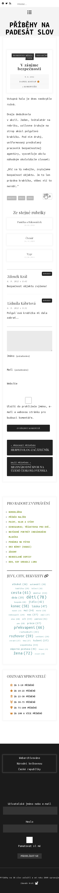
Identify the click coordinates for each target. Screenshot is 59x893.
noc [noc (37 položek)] (32, 615)
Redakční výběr (36, 56)
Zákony (13, 552)
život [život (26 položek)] (40, 654)
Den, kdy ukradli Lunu (23, 562)
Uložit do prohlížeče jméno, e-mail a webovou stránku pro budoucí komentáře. (29, 412)
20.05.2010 (29, 225)
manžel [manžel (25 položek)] (17, 611)
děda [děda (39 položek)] (17, 598)
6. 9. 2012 (29, 76)
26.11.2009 (29, 241)
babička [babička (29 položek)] (22, 588)
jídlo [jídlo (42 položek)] (36, 602)
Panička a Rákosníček (29, 222)
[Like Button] (46, 196)
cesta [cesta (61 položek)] (21, 592)
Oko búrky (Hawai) (20, 547)
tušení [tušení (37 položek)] (41, 640)
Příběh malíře (17, 517)
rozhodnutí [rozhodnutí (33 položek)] (29, 632)
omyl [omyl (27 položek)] (45, 615)
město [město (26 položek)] (41, 611)
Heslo (29, 821)
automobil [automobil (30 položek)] (38, 584)
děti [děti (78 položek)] (36, 597)
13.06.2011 (29, 257)
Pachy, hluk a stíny (21, 522)
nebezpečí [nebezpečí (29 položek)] (17, 615)
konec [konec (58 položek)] (20, 606)
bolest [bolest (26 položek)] (37, 589)
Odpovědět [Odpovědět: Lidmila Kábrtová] (47, 300)
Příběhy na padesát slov (30, 28)
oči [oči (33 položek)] (27, 619)
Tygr (29, 254)
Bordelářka (15, 512)
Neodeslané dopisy (20, 557)
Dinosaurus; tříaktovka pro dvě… (29, 527)
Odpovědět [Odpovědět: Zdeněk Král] (47, 274)
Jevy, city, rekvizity (27, 575)
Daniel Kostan (29, 81)
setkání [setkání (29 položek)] (42, 636)
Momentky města (23, 55)
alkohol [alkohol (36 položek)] (20, 584)
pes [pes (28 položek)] (21, 623)
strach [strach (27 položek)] (14, 641)
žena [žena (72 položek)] (23, 653)
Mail (18, 369)
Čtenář (30, 238)
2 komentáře (29, 86)
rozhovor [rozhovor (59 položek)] (21, 636)
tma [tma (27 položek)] (27, 641)
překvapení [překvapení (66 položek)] (29, 627)
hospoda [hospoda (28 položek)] (20, 602)
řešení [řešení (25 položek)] (43, 649)
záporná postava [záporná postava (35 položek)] (23, 649)
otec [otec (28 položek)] (15, 619)
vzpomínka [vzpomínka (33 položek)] (29, 645)
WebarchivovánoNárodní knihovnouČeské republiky (29, 763)
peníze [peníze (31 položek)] (41, 619)
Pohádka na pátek (19, 542)
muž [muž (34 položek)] (29, 610)
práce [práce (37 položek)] (34, 623)
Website (12, 383)
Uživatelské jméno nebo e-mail (29, 803)
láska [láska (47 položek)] (39, 606)
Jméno (18, 356)
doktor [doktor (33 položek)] (40, 593)
